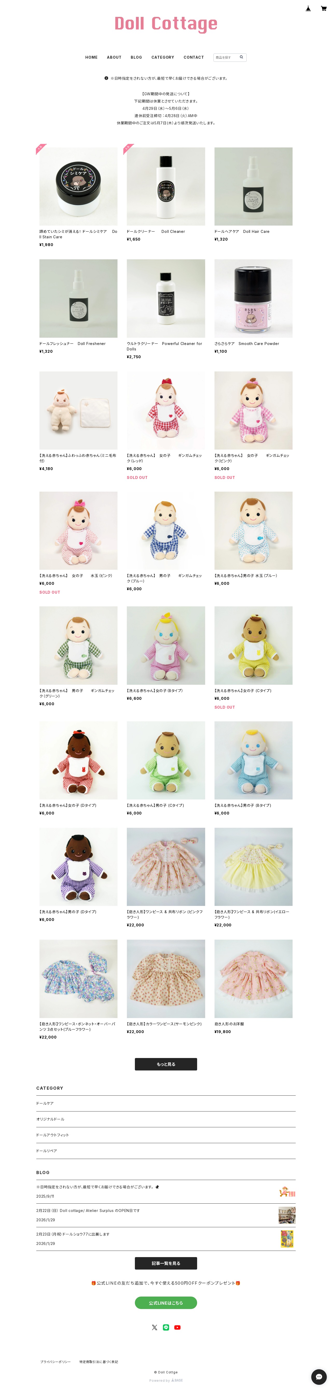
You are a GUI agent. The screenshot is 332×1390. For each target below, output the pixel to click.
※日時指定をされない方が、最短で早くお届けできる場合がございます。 (166, 78)
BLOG (136, 57)
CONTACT (194, 57)
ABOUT (114, 57)
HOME (91, 57)
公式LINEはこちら (166, 1303)
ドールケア (45, 1103)
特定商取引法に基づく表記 (98, 1362)
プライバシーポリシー (55, 1362)
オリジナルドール (50, 1119)
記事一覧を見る (166, 1263)
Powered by (166, 1380)
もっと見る (166, 1064)
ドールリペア (46, 1151)
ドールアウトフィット (52, 1135)
